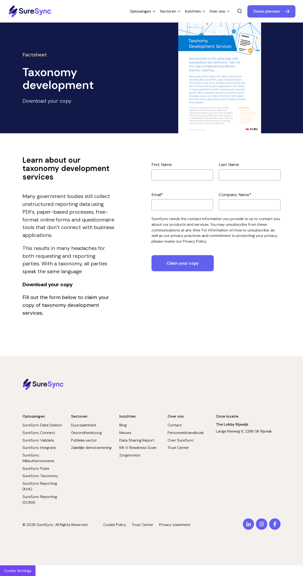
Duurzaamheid (83, 425)
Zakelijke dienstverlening (91, 447)
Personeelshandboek (186, 432)
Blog (123, 425)
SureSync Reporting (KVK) (39, 486)
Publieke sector (84, 440)
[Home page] (30, 11)
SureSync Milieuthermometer (38, 458)
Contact (175, 425)
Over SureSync (181, 440)
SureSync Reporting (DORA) (39, 499)
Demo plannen (267, 11)
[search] (240, 11)
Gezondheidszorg (86, 432)
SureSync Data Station (42, 425)
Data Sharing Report (136, 440)
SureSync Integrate (39, 447)
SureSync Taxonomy (40, 475)
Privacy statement (174, 524)
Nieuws (125, 432)
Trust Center (178, 447)
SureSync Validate (38, 440)
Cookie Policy (114, 524)
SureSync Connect (38, 432)
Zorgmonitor (130, 455)
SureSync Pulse (35, 468)
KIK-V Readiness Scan (137, 447)
